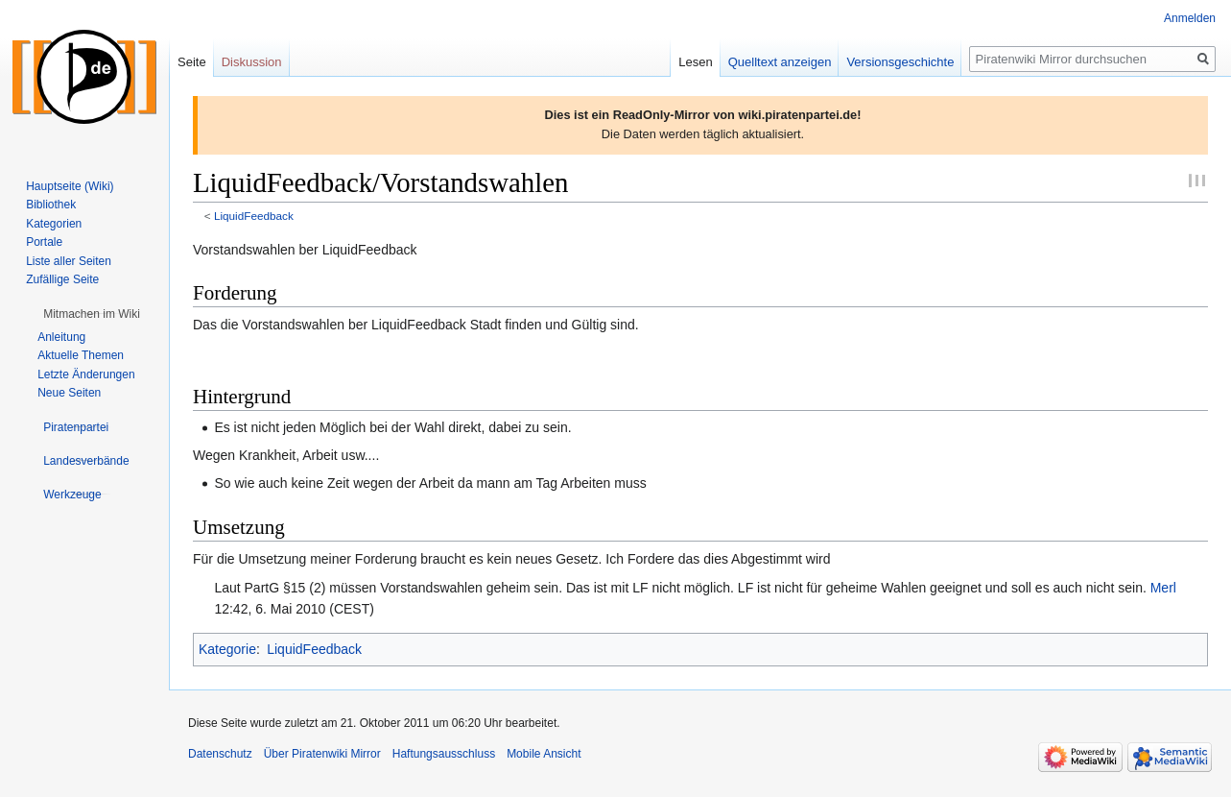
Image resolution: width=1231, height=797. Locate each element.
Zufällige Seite (62, 279)
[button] (91, 314)
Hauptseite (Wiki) (69, 186)
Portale (44, 242)
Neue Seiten (69, 392)
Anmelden (1190, 18)
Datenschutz (220, 754)
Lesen (695, 62)
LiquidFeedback (254, 215)
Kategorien (54, 223)
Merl (1163, 587)
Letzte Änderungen (85, 374)
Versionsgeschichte (900, 62)
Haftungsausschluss (443, 754)
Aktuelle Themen (80, 355)
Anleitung (61, 337)
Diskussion (252, 62)
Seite (192, 62)
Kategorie (227, 649)
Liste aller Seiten (68, 261)
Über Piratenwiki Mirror (322, 754)
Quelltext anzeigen (780, 62)
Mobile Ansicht (543, 754)
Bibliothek (51, 204)
